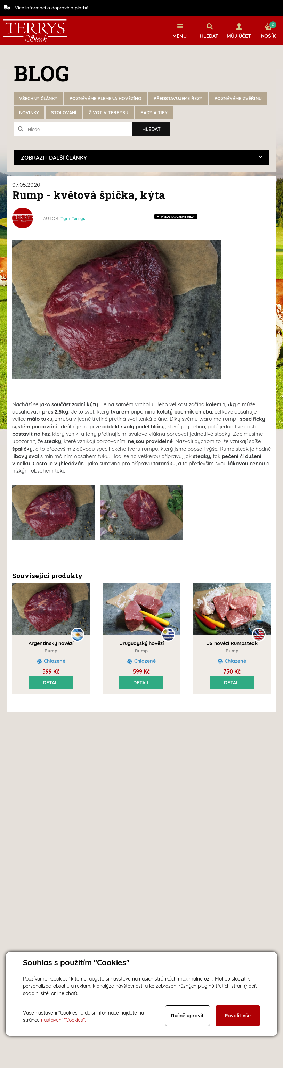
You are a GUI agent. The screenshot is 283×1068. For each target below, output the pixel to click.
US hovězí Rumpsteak (232, 643)
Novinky (29, 112)
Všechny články (38, 98)
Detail (51, 682)
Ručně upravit (187, 1015)
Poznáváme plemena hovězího (106, 98)
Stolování (63, 112)
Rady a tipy (154, 112)
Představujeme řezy (178, 98)
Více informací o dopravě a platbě (51, 7)
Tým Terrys (72, 218)
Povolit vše (238, 1015)
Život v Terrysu (108, 112)
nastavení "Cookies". (63, 1020)
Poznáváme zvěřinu (238, 98)
